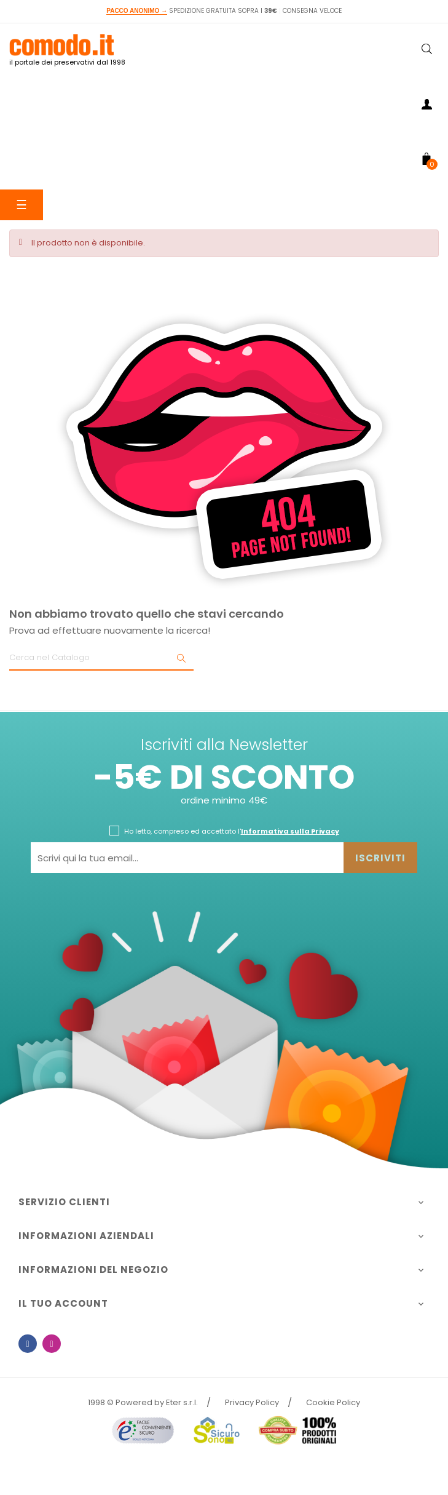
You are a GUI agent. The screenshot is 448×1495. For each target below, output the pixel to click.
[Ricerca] (101, 658)
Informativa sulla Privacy (290, 831)
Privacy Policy (252, 1402)
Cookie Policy (333, 1402)
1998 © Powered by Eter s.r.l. (143, 1402)
